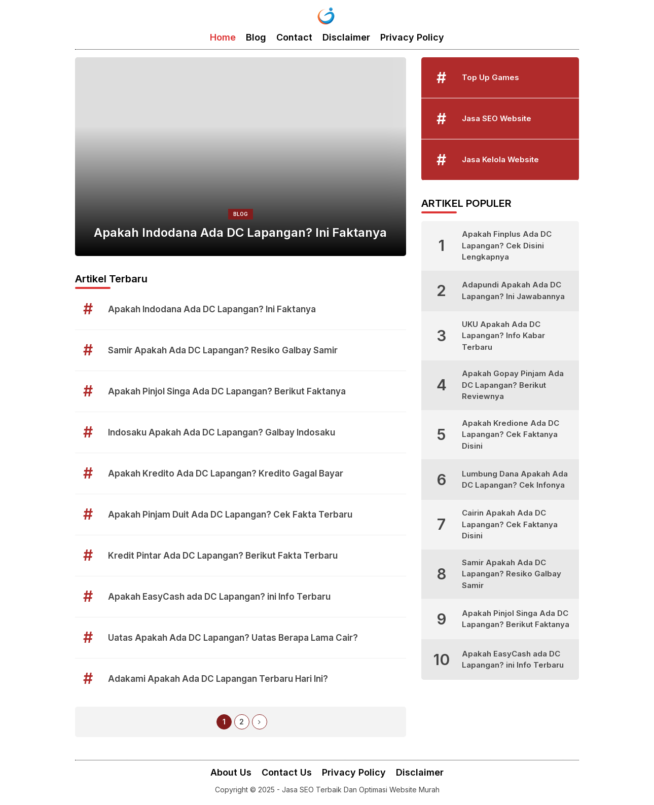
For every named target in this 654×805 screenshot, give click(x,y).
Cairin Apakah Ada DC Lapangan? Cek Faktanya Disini (510, 524)
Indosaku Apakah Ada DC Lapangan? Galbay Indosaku (221, 432)
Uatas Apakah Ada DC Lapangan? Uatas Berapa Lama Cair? (233, 638)
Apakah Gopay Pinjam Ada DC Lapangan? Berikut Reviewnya (513, 385)
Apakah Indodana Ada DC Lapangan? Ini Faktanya (240, 232)
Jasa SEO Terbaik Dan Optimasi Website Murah (361, 789)
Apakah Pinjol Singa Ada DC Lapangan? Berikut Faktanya (227, 391)
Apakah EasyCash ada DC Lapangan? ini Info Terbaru (219, 597)
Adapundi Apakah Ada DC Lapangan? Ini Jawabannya (513, 290)
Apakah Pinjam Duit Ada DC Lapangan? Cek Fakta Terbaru (230, 514)
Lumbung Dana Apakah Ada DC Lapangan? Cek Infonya (515, 479)
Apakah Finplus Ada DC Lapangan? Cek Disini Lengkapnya (507, 245)
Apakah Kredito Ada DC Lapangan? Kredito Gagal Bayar (225, 473)
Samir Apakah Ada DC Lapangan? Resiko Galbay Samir (223, 350)
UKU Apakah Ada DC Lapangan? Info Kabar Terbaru (503, 335)
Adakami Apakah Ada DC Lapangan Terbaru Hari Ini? (218, 679)
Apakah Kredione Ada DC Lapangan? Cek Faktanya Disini (510, 434)
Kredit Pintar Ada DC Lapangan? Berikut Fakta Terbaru (223, 556)
